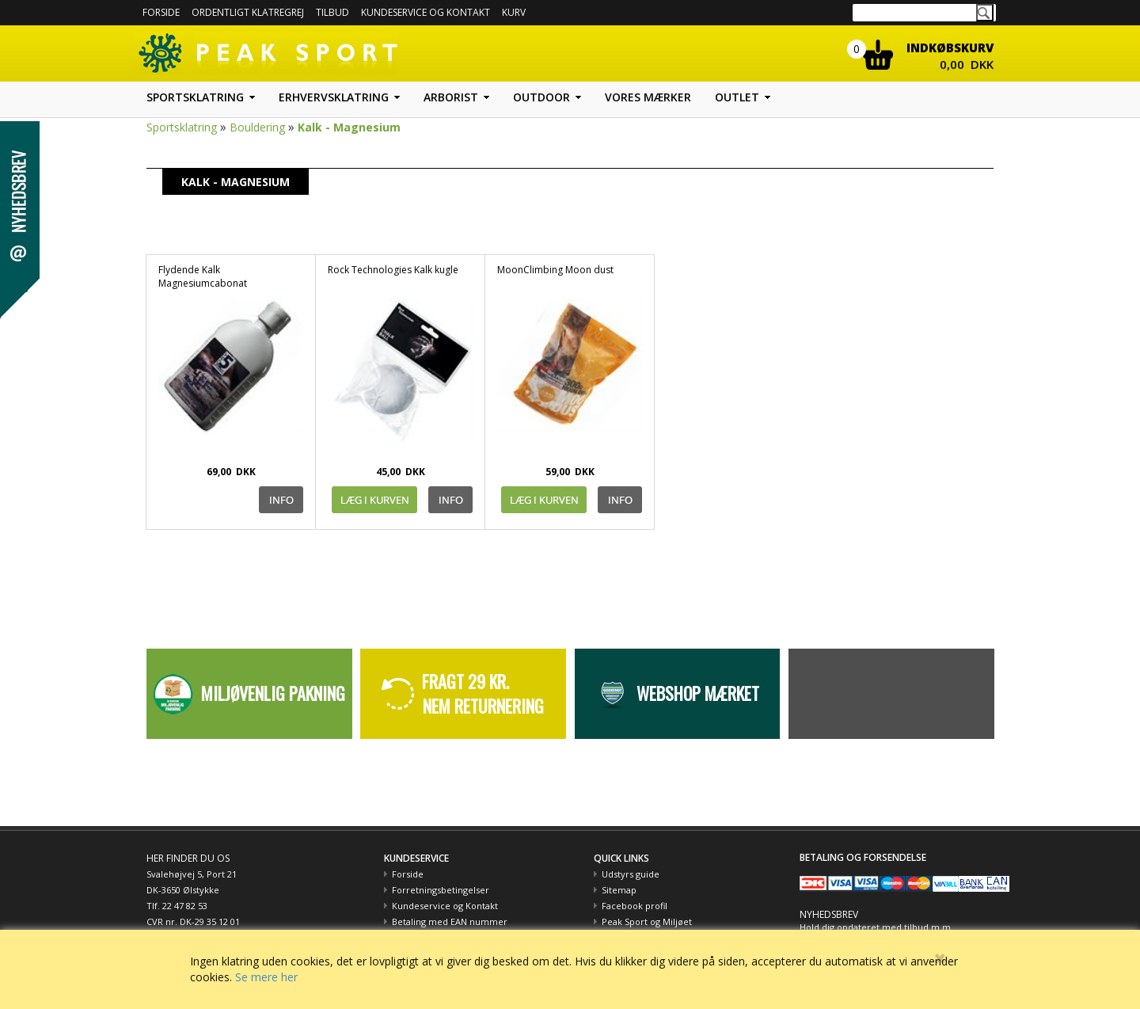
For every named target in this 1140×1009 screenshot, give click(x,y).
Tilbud (332, 12)
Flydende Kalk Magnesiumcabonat (202, 276)
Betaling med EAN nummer (449, 921)
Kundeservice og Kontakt (445, 906)
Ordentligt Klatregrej (248, 12)
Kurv (514, 12)
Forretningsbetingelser (440, 890)
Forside (161, 12)
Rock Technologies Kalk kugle (393, 269)
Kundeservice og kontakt (425, 12)
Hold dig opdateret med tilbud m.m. (876, 927)
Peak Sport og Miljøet (647, 921)
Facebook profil (634, 906)
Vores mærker (648, 97)
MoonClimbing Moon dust (555, 269)
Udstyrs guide (630, 874)
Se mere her (266, 976)
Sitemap (619, 890)
